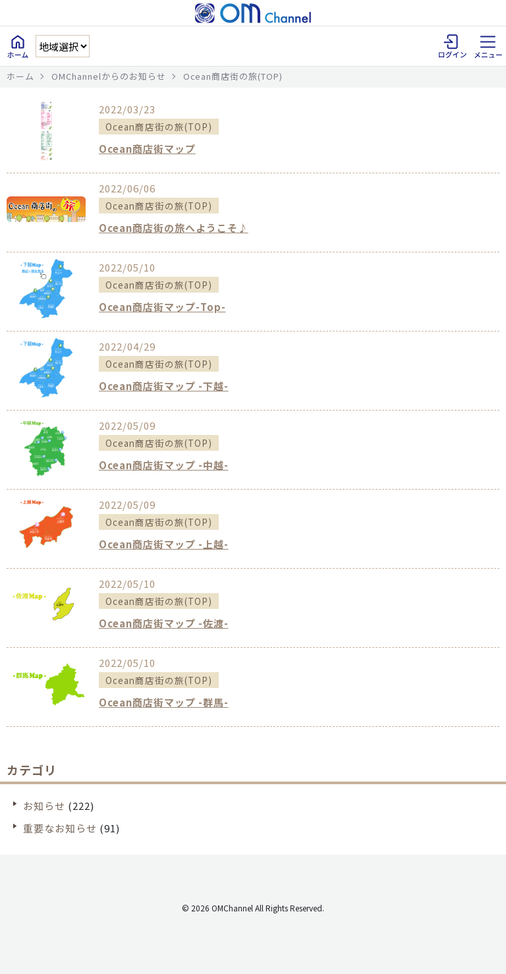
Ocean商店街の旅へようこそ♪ (173, 228)
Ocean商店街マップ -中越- (164, 465)
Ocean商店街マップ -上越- (164, 544)
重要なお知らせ (60, 828)
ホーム (20, 76)
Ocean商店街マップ (147, 149)
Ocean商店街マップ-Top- (162, 307)
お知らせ (44, 806)
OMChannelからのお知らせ (108, 76)
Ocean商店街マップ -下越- (164, 386)
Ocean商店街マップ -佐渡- (164, 623)
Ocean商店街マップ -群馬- (164, 702)
